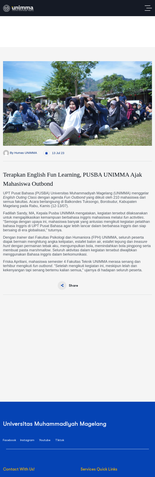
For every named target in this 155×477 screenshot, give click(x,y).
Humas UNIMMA (25, 152)
